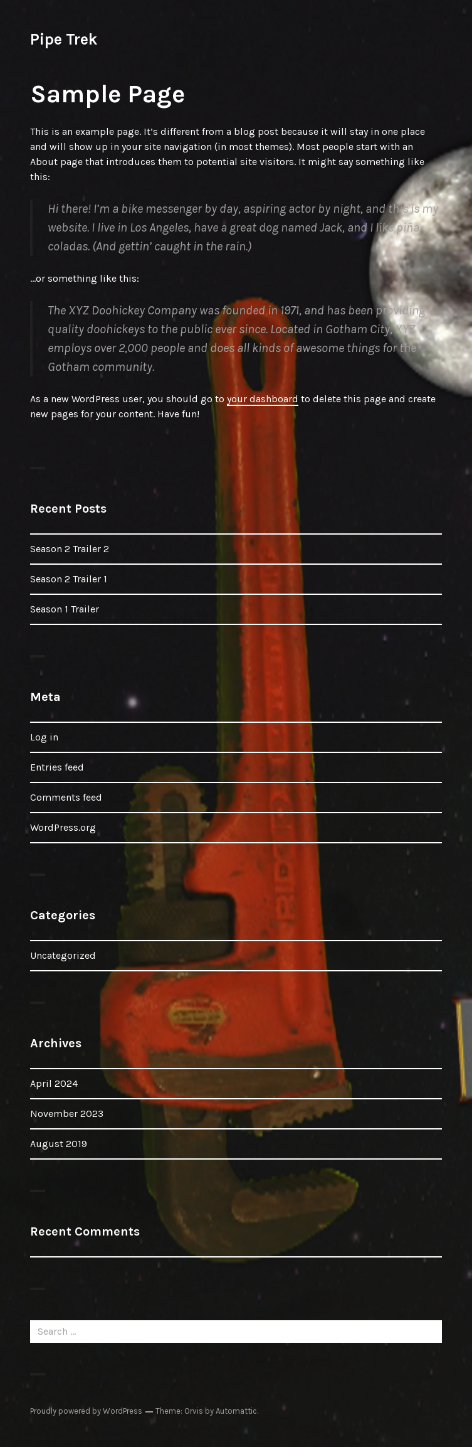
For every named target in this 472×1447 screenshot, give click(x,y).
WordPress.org (63, 827)
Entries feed (57, 767)
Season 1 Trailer (64, 609)
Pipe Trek (63, 39)
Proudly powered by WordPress (86, 1411)
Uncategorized (63, 955)
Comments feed (66, 797)
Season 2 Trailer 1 (68, 579)
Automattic (236, 1411)
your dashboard (262, 399)
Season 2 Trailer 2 (69, 549)
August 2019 (58, 1144)
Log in (44, 737)
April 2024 (54, 1083)
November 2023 (66, 1113)
